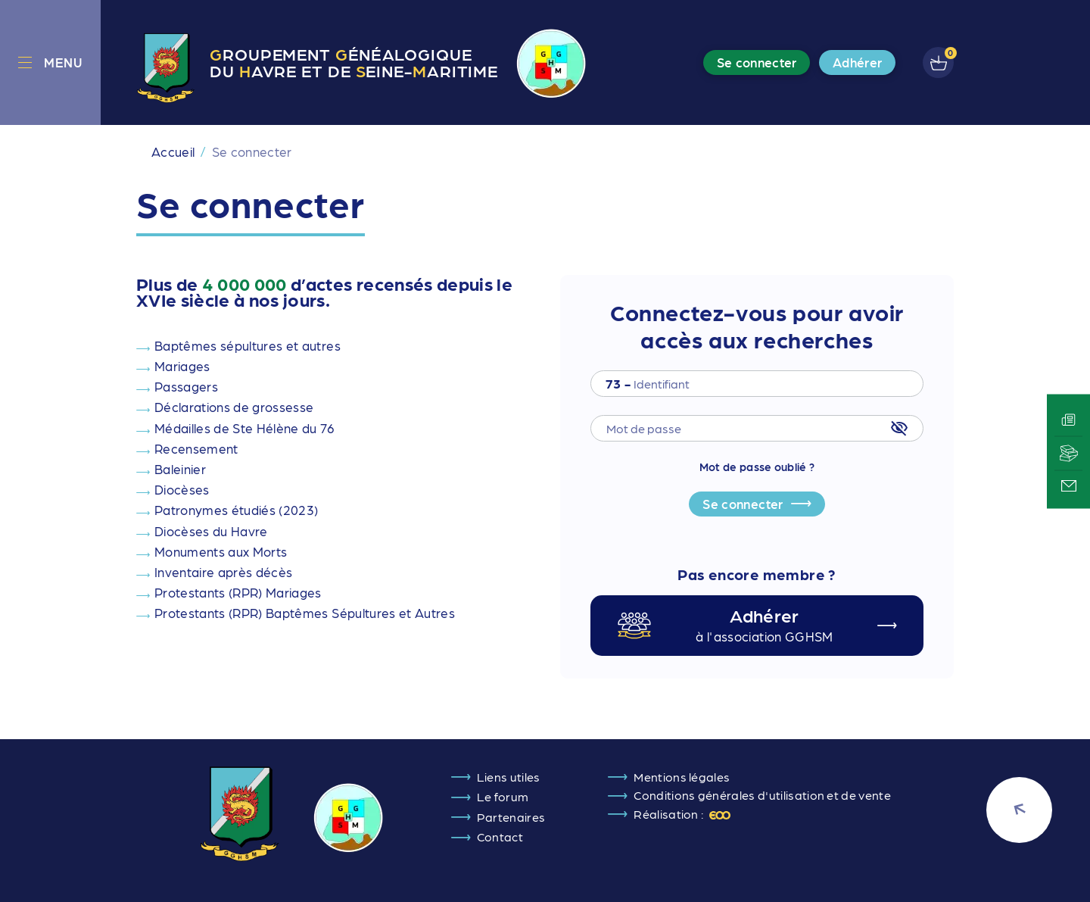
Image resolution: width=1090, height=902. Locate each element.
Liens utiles (508, 776)
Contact (500, 836)
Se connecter (742, 503)
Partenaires (511, 817)
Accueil (173, 151)
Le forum (503, 796)
